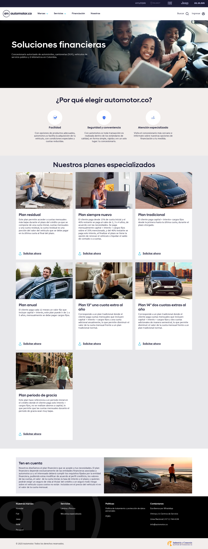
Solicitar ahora (30, 253)
